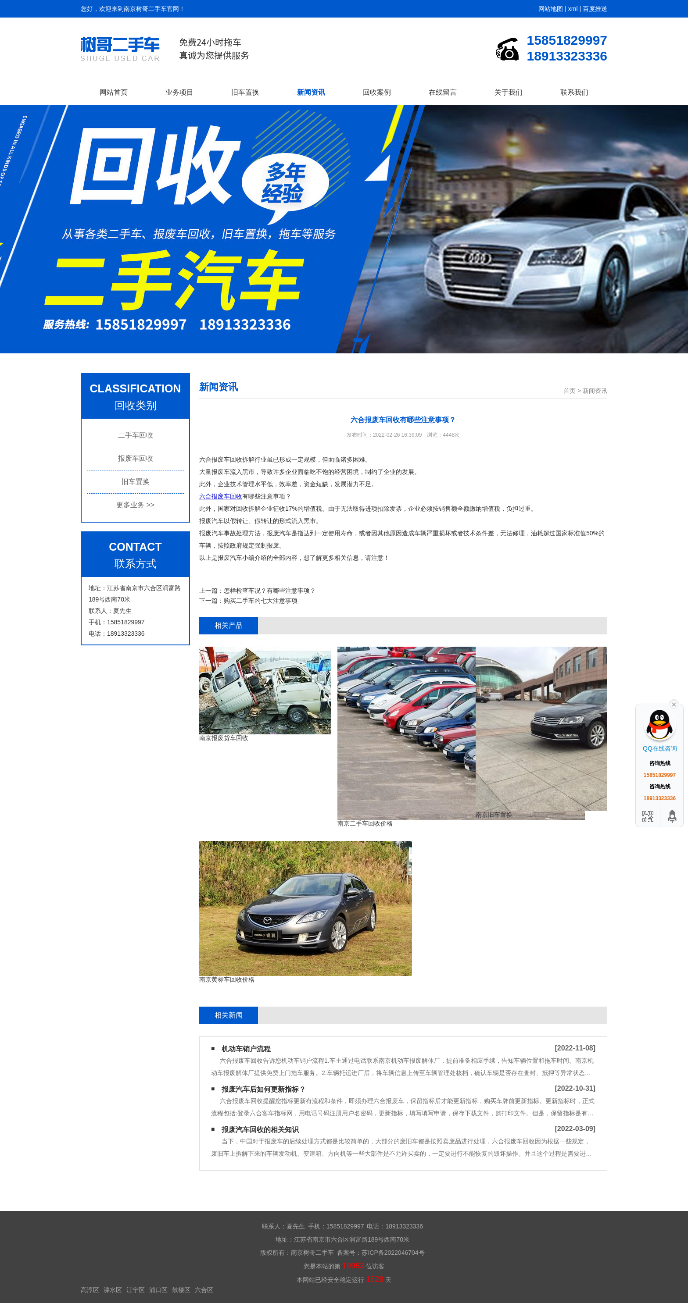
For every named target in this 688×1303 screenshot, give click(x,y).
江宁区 (135, 1289)
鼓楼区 (181, 1289)
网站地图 (550, 8)
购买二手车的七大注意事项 (260, 600)
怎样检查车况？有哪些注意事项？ (270, 590)
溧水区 (113, 1289)
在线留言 (443, 92)
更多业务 (135, 505)
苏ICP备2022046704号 (393, 1252)
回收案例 (377, 92)
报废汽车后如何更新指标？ (264, 1089)
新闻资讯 (311, 92)
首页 (569, 390)
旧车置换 (245, 92)
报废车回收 (135, 458)
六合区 (204, 1289)
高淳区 (90, 1289)
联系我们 (574, 92)
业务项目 (179, 92)
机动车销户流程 (246, 1049)
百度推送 (595, 8)
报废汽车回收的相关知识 (260, 1129)
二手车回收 (135, 435)
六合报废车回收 (220, 496)
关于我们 (508, 92)
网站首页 (114, 92)
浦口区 (158, 1289)
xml (573, 8)
